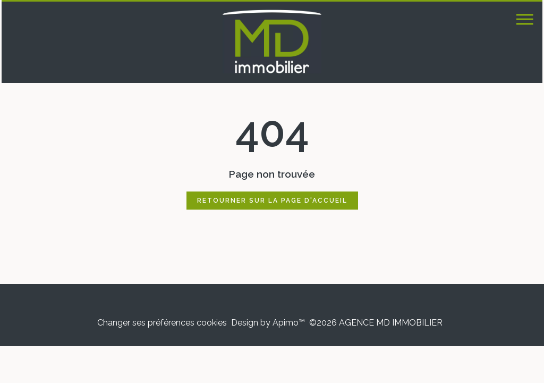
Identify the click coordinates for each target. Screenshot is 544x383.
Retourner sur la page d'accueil (272, 200)
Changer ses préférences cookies (162, 323)
